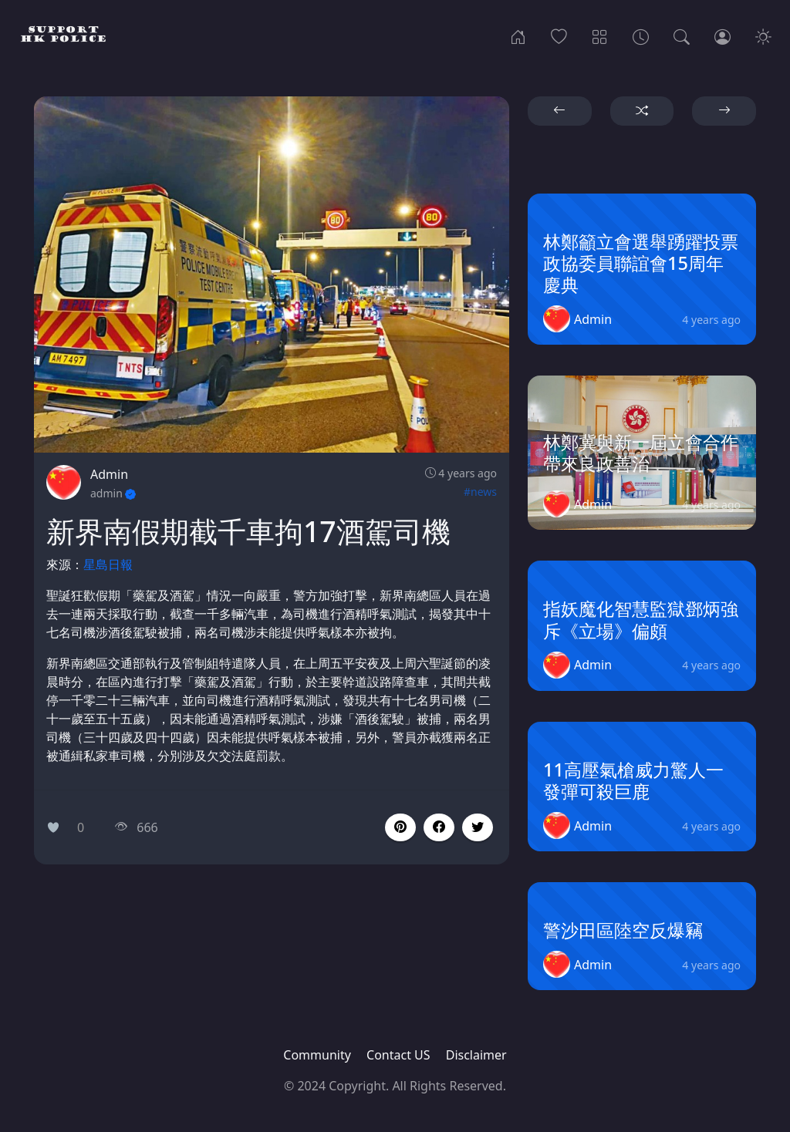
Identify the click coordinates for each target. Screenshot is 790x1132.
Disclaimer (476, 1054)
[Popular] (559, 35)
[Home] (518, 35)
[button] (439, 827)
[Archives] (640, 35)
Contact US (398, 1054)
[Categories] (600, 35)
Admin (109, 474)
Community (317, 1054)
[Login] (722, 35)
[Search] (681, 35)
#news (480, 491)
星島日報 (108, 564)
